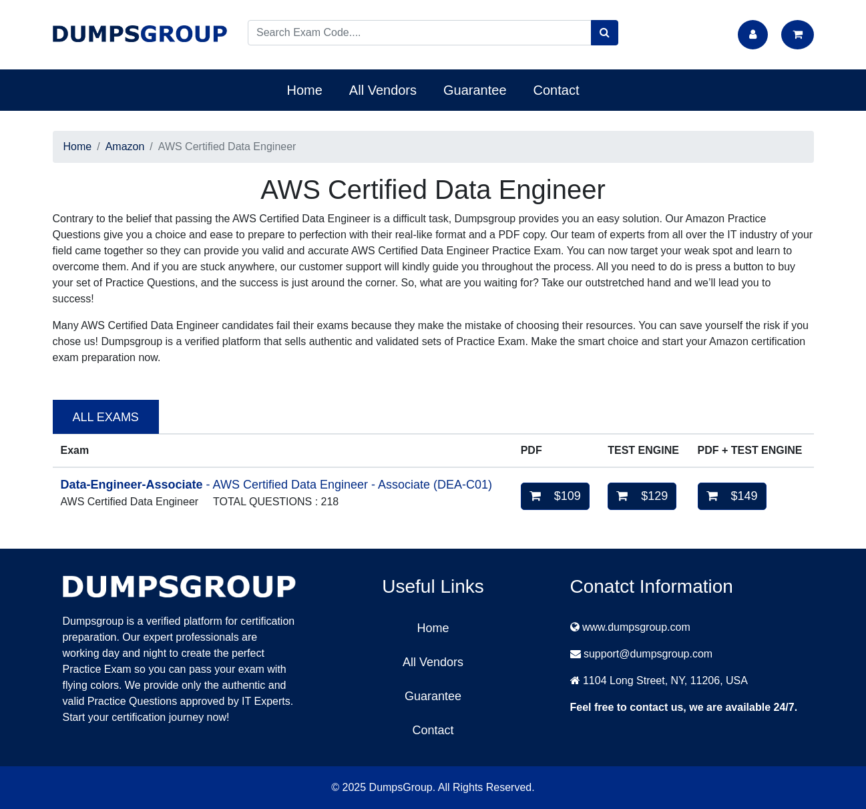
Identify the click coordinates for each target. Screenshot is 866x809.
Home (304, 90)
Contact (556, 90)
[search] (604, 32)
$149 (732, 496)
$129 (642, 496)
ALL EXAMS (106, 417)
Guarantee (475, 90)
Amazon (125, 146)
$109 (555, 496)
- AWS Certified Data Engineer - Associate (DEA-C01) (277, 484)
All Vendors (383, 90)
